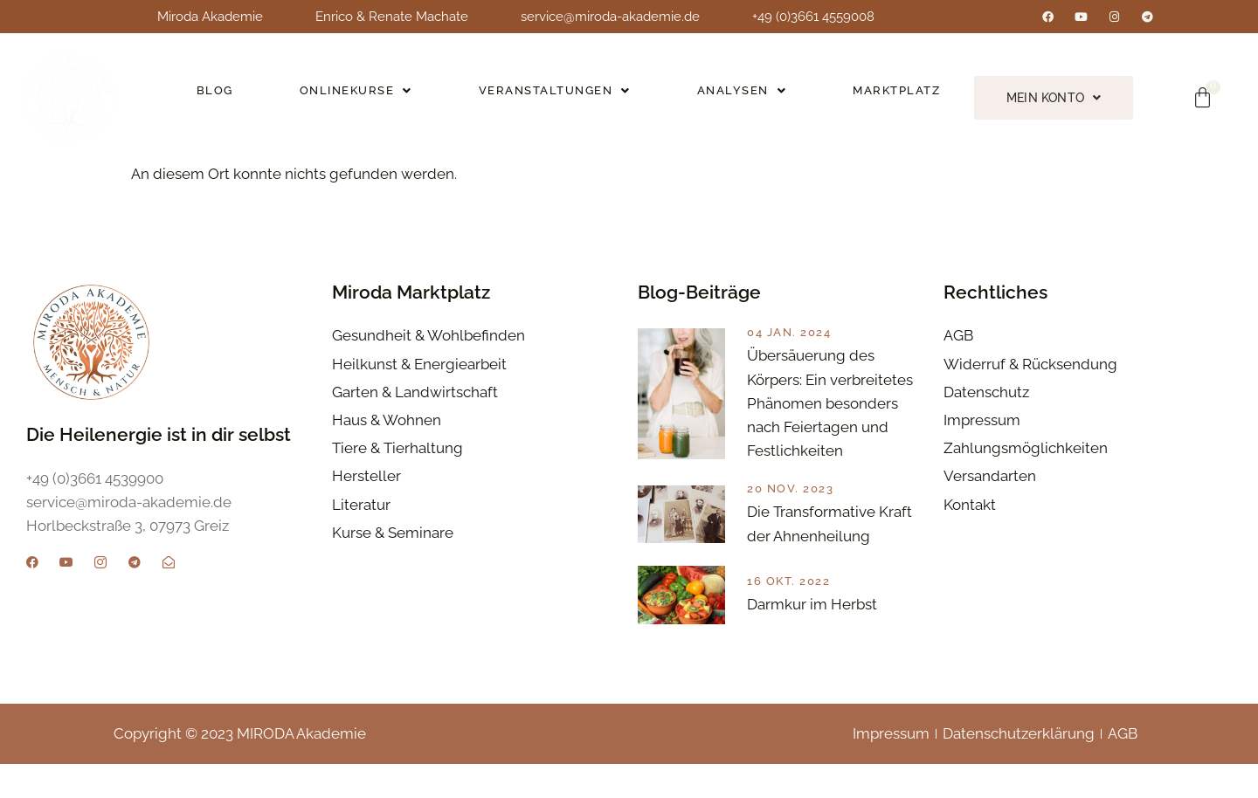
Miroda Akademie (210, 16)
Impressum (891, 766)
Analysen (738, 95)
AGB (1122, 766)
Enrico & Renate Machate (391, 16)
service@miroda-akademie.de (610, 16)
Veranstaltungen (552, 95)
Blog (214, 95)
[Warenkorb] (1203, 97)
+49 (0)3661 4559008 (813, 16)
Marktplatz (892, 95)
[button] (354, 96)
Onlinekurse (354, 95)
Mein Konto (1051, 97)
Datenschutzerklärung (1019, 766)
